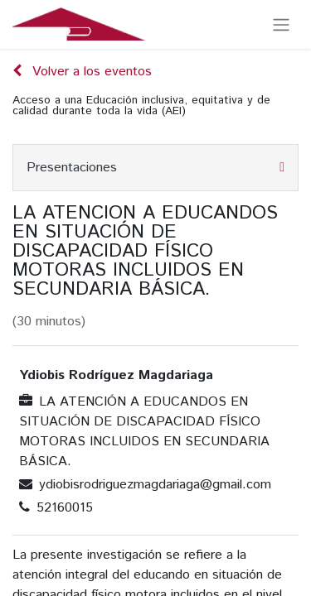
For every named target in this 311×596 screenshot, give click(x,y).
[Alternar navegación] (281, 24)
